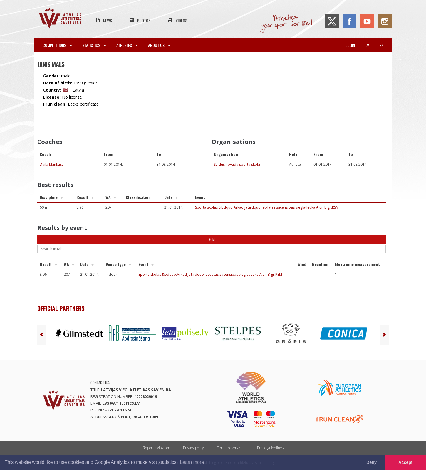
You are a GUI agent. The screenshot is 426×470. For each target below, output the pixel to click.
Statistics (94, 45)
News (107, 20)
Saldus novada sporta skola (237, 164)
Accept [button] (405, 462)
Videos (181, 20)
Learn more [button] (192, 462)
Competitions (57, 45)
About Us (159, 45)
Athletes (126, 45)
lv (367, 45)
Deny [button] (371, 462)
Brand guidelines (270, 447)
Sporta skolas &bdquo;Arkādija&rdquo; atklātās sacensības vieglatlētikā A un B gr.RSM (267, 207)
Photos (143, 20)
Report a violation (156, 447)
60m (212, 239)
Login (350, 45)
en (381, 45)
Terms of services (230, 447)
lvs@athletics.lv (121, 403)
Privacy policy (193, 447)
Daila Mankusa (52, 164)
